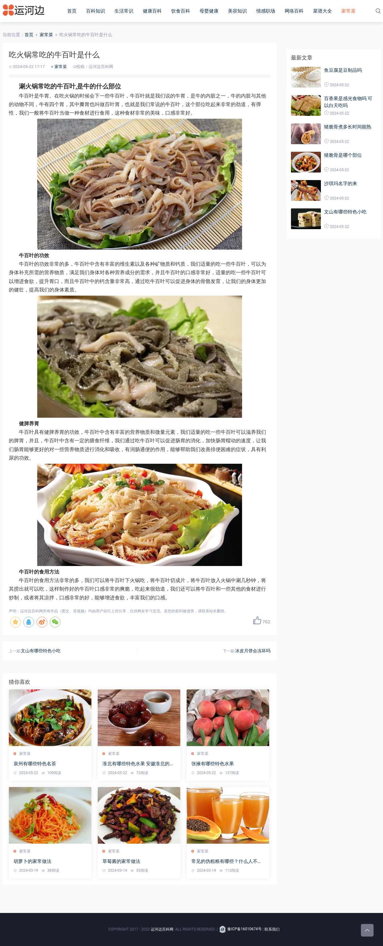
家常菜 (348, 11)
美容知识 (237, 11)
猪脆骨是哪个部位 (343, 155)
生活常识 (123, 11)
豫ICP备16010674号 (240, 929)
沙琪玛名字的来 (340, 183)
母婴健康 (209, 11)
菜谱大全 (322, 11)
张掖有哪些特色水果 (212, 764)
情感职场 (265, 11)
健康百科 (152, 11)
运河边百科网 (162, 929)
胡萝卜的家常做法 (32, 861)
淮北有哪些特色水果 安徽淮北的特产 (138, 764)
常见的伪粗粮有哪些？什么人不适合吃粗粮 (226, 861)
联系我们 (272, 929)
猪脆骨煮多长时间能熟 (347, 127)
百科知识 (95, 11)
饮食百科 (180, 11)
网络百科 (294, 11)
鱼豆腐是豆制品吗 (343, 70)
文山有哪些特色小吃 (41, 650)
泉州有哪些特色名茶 (35, 764)
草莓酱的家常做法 (121, 861)
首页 (72, 11)
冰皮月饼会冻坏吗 (252, 650)
